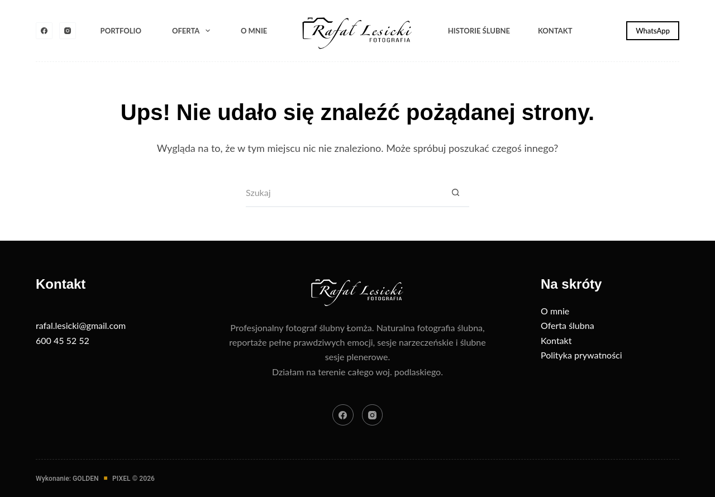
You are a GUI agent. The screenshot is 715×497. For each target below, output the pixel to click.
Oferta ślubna (567, 325)
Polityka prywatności (581, 355)
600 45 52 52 (62, 340)
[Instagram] (67, 30)
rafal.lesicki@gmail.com (81, 325)
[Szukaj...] (343, 193)
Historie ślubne (479, 30)
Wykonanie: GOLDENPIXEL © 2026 (95, 478)
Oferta (193, 30)
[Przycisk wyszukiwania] (455, 193)
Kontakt (555, 30)
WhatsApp (653, 30)
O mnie (254, 30)
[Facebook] (44, 30)
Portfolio (121, 30)
